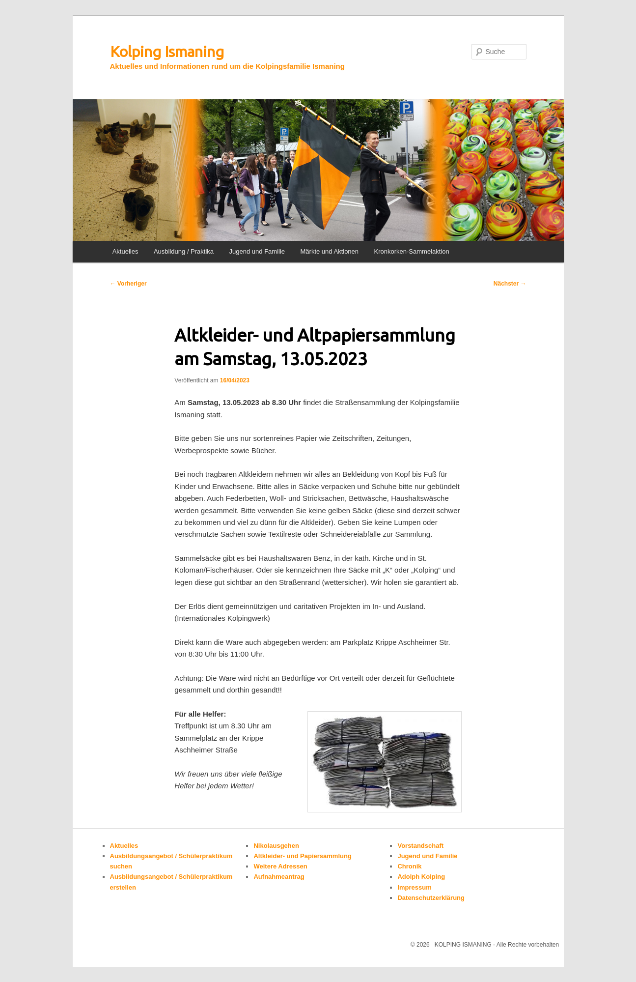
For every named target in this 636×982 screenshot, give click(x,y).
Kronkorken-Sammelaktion (411, 251)
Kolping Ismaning (167, 51)
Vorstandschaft (420, 845)
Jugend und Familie (257, 251)
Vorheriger (128, 283)
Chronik (409, 866)
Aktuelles (125, 251)
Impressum (414, 887)
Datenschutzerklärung (431, 897)
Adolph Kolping (421, 876)
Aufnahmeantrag (278, 876)
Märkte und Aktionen (330, 251)
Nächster (510, 283)
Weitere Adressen (280, 866)
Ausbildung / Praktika (184, 251)
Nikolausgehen (276, 845)
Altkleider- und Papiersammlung (302, 856)
